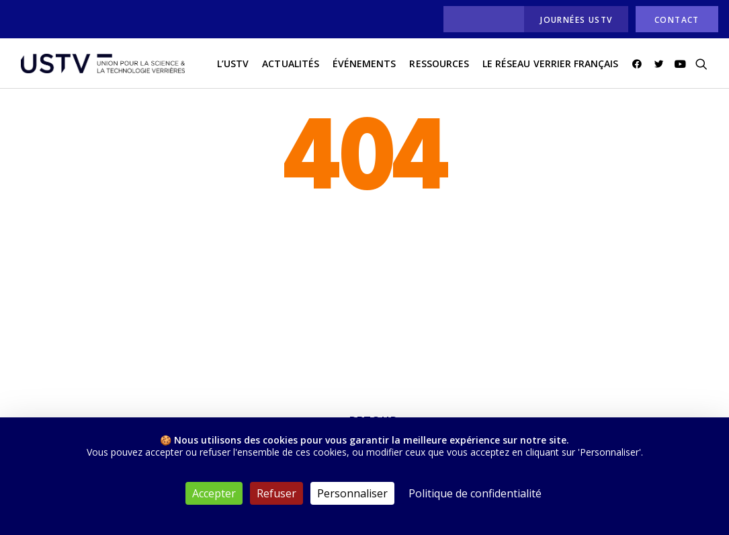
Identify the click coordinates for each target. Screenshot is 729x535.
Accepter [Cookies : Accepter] (214, 493)
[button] (639, 66)
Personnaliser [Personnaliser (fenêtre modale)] (352, 493)
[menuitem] (480, 19)
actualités (290, 66)
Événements (364, 66)
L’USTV (233, 66)
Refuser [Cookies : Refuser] (276, 493)
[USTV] (99, 66)
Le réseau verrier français (550, 66)
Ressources (439, 66)
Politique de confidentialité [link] (475, 493)
